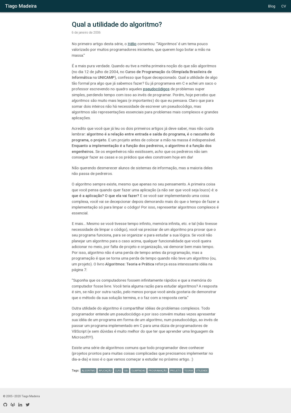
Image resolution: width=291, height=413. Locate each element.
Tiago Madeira (21, 6)
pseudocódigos (156, 89)
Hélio (132, 44)
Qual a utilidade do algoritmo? (117, 24)
